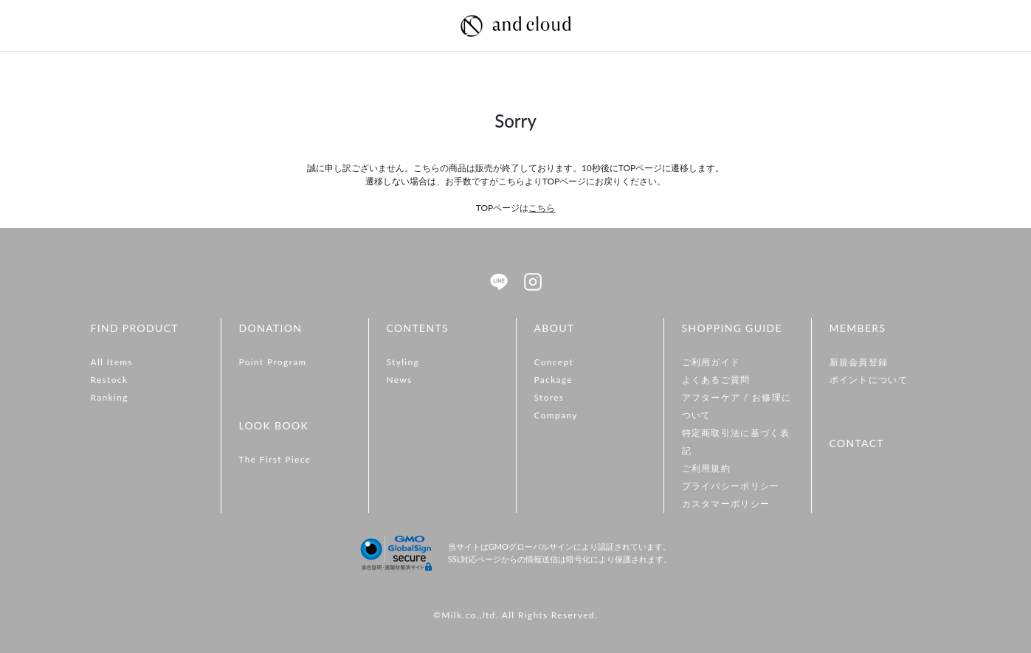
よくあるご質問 (716, 379)
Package (553, 379)
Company (556, 415)
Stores (549, 397)
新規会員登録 (859, 361)
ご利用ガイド (711, 361)
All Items (112, 361)
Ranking (109, 397)
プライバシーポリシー (731, 485)
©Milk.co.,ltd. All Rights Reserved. (515, 615)
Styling (403, 361)
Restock (109, 379)
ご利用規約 (706, 468)
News (400, 379)
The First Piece (275, 459)
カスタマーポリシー (726, 503)
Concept (554, 361)
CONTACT (857, 443)
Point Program (273, 361)
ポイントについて (869, 379)
